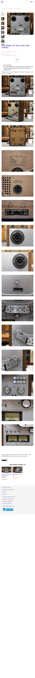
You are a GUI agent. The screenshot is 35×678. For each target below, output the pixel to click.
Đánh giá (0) (17, 61)
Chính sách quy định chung (9, 496)
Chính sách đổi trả (7, 503)
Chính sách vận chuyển (8, 499)
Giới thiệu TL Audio (7, 487)
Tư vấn (4, 491)
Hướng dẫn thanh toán (8, 506)
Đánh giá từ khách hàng (8, 489)
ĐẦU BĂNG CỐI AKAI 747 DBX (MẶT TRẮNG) (6, 476)
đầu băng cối (7, 55)
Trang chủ (3, 8)
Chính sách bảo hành (7, 501)
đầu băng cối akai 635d (13, 55)
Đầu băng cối (19, 8)
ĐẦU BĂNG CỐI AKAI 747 (17, 475)
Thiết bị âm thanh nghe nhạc (11, 8)
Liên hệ (4, 494)
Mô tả (17, 59)
